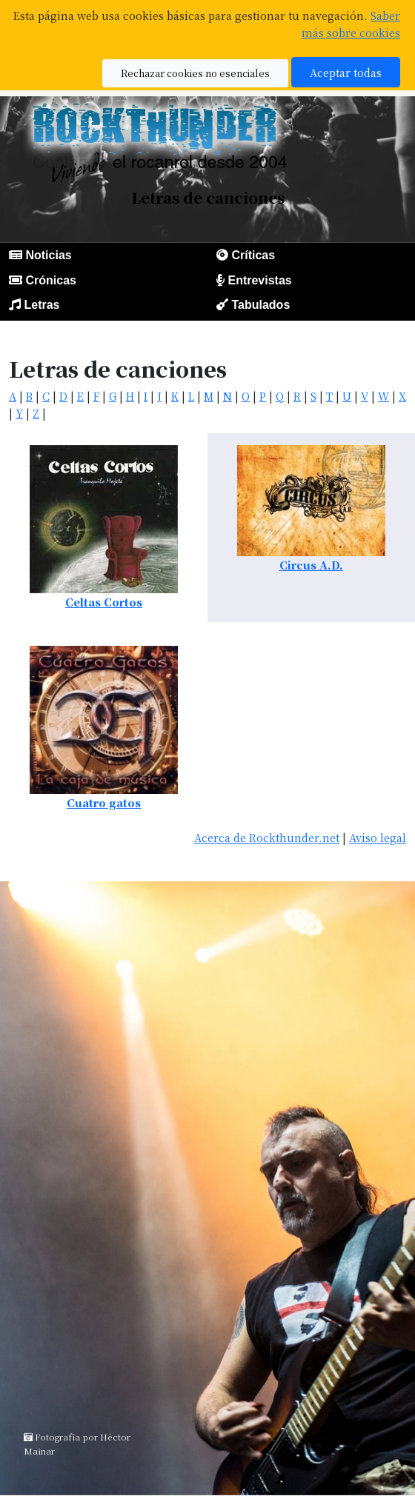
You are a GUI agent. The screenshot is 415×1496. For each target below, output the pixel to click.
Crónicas (50, 280)
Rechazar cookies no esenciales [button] (195, 73)
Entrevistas (259, 280)
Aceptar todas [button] (346, 72)
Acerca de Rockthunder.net (266, 837)
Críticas (253, 255)
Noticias (48, 255)
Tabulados (260, 304)
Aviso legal (377, 837)
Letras (41, 304)
